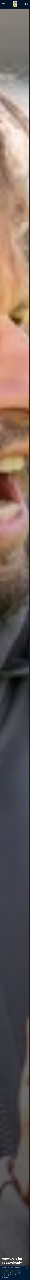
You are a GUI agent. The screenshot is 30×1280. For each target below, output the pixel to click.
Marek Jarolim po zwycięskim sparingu (12, 1262)
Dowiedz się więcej (7, 1270)
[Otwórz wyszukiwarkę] (26, 4)
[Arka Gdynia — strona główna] (15, 4)
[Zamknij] (27, 1268)
